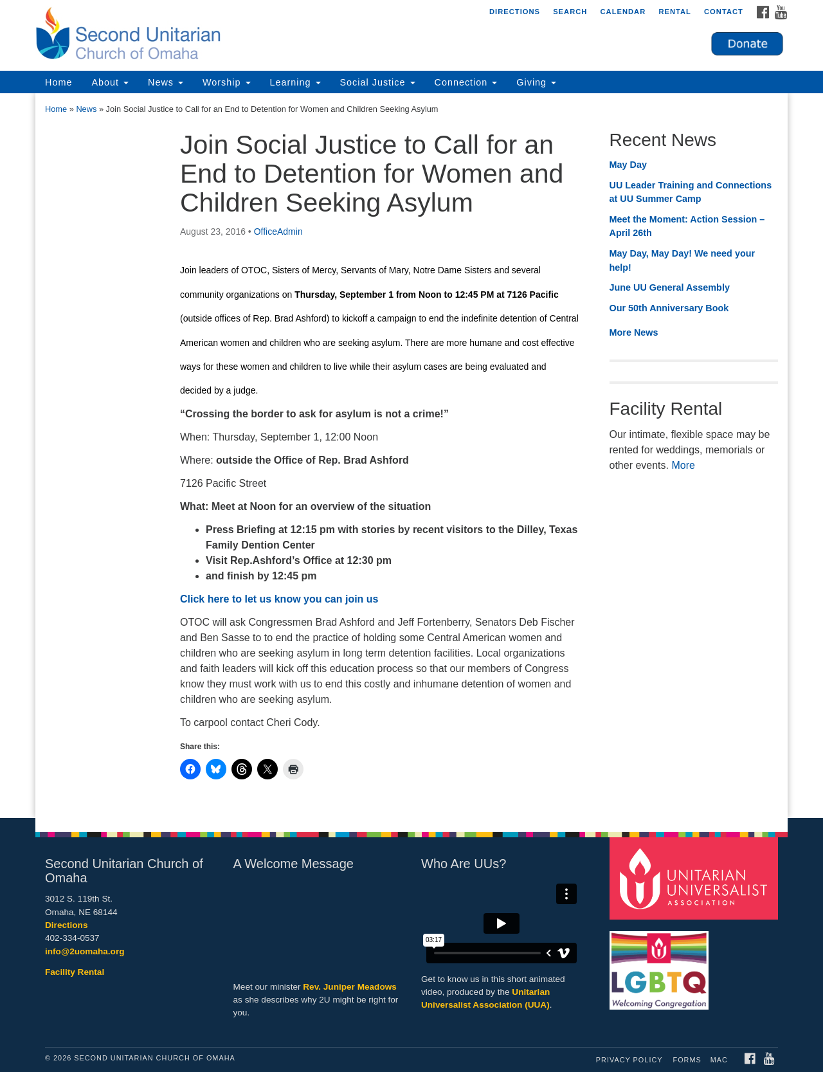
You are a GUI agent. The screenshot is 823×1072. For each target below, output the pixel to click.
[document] (411, 455)
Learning (295, 82)
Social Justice (377, 82)
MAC (719, 1060)
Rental (674, 11)
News (165, 82)
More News (634, 332)
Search (570, 11)
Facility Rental (74, 972)
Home (58, 82)
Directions (514, 11)
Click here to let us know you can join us (279, 599)
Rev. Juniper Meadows (350, 987)
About (110, 82)
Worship (227, 82)
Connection (466, 82)
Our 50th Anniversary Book (669, 308)
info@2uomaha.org (85, 951)
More (682, 465)
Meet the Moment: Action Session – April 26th (687, 226)
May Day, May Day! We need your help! (682, 260)
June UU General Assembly (670, 287)
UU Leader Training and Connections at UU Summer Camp (691, 192)
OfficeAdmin (278, 231)
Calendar (623, 11)
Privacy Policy (629, 1060)
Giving (536, 82)
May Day (628, 164)
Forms (687, 1060)
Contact (723, 11)
